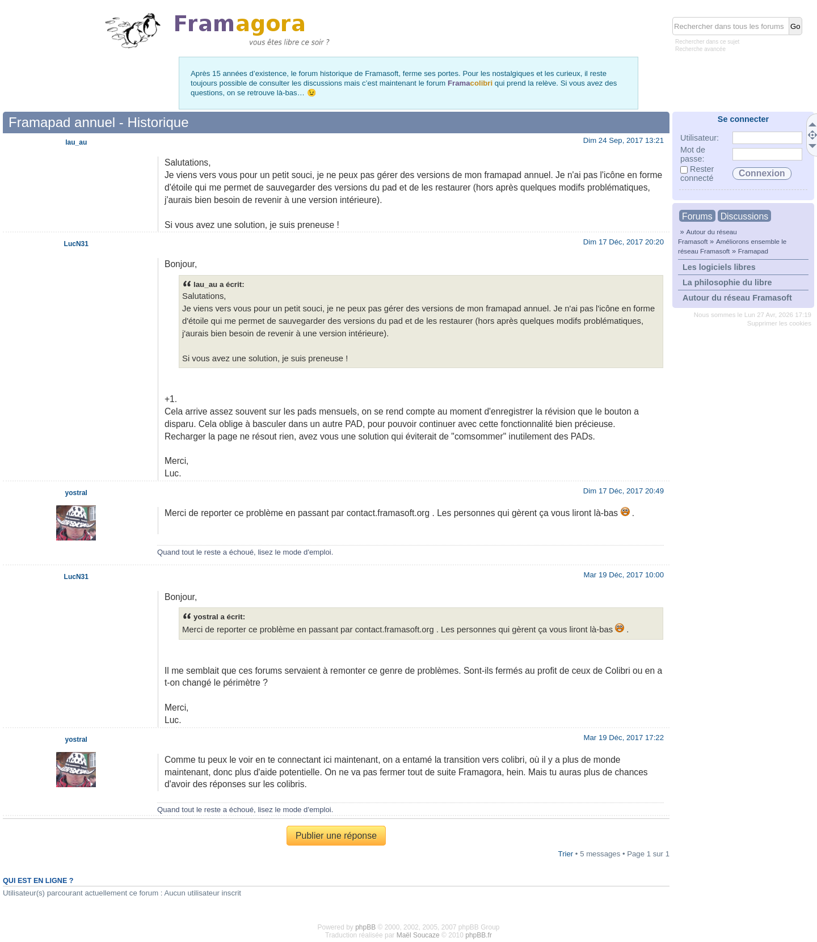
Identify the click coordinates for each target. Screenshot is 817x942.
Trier (566, 854)
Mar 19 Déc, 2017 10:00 (624, 575)
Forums (697, 216)
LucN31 (76, 244)
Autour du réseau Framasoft (737, 297)
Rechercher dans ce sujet (707, 42)
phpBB (365, 927)
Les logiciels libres (719, 267)
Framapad (753, 251)
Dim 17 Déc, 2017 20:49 (623, 491)
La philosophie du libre (727, 282)
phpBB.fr (478, 935)
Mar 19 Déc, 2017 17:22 (624, 737)
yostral (76, 493)
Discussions (744, 216)
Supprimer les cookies (779, 323)
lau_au (76, 142)
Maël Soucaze (418, 935)
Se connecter (743, 119)
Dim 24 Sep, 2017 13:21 (623, 140)
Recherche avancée (700, 49)
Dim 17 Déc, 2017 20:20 (623, 242)
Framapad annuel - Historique (99, 122)
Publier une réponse (336, 835)
